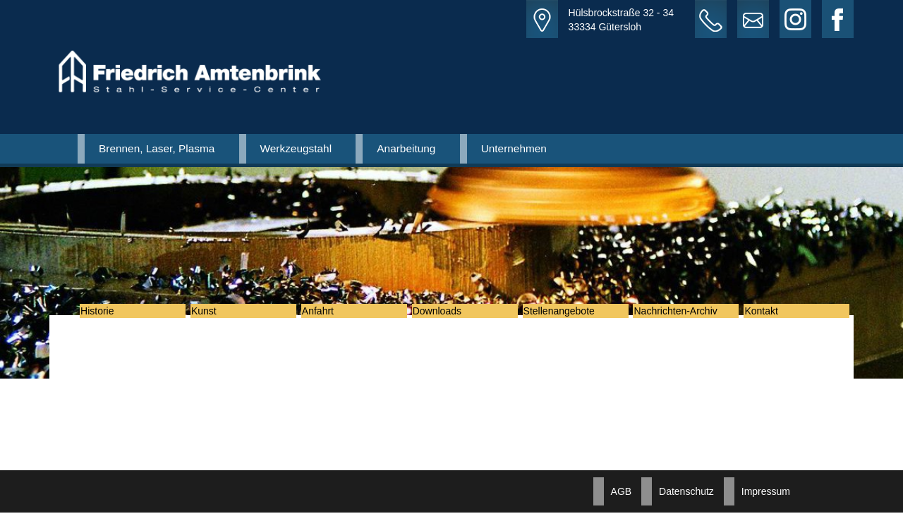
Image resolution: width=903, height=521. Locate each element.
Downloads (447, 315)
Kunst (213, 315)
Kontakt (770, 315)
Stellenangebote (569, 315)
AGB (621, 499)
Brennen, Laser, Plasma (156, 148)
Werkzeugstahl (296, 148)
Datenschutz (686, 499)
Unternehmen (514, 148)
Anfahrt (328, 315)
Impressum (765, 499)
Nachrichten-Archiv (685, 315)
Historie (106, 315)
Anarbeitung (406, 148)
